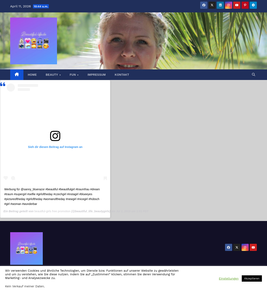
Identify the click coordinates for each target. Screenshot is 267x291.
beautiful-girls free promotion (52, 211)
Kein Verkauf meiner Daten (24, 286)
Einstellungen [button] (229, 278)
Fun (73, 74)
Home (32, 74)
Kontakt (122, 74)
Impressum (97, 74)
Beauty (52, 74)
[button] (253, 75)
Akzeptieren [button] (251, 278)
